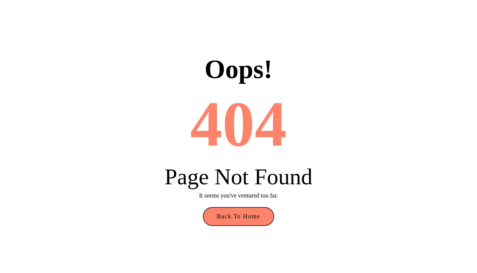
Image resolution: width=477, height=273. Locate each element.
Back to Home (238, 216)
